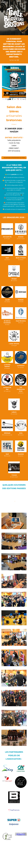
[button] (2, 2)
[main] (14, 49)
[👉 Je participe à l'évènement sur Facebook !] (14, 158)
